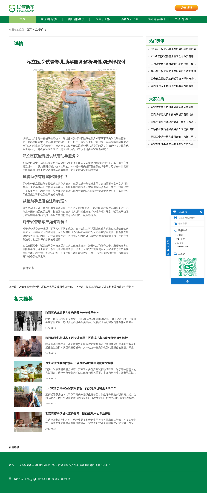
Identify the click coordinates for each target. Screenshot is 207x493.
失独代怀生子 (183, 19)
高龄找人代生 (129, 19)
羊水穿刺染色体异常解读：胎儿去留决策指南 (174, 122)
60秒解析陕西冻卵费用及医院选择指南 (172, 129)
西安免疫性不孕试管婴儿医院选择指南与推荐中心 (174, 144)
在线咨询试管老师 (184, 217)
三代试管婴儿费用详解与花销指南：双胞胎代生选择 (174, 63)
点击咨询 (186, 7)
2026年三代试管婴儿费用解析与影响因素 (173, 49)
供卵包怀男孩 (75, 19)
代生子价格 (103, 19)
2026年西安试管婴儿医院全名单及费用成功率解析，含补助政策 (174, 56)
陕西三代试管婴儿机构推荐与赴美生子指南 (110, 286)
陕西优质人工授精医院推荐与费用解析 (172, 86)
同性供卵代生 (49, 19)
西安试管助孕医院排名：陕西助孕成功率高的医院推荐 (79, 363)
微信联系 (180, 223)
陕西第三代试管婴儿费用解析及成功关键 (173, 71)
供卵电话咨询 (156, 19)
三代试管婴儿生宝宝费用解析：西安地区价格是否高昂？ (80, 388)
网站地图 (66, 479)
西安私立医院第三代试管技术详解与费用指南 (174, 78)
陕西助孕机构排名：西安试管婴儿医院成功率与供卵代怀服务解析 (86, 338)
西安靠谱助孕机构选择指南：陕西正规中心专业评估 (78, 413)
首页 (22, 19)
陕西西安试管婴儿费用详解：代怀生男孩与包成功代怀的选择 (174, 136)
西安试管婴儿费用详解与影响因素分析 (172, 107)
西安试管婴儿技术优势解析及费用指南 (172, 114)
